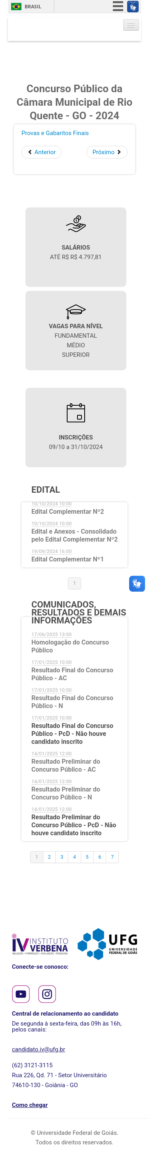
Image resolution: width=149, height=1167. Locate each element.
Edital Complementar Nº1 (67, 559)
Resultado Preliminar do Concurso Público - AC (65, 765)
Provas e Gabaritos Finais (55, 133)
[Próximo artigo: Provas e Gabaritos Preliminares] (107, 152)
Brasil (33, 6)
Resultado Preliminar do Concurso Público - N (65, 793)
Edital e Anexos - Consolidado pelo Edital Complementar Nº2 (74, 535)
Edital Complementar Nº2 (67, 511)
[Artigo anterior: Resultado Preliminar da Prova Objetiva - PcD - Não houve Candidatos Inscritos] (41, 152)
